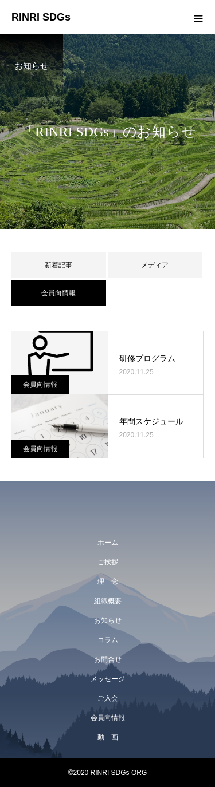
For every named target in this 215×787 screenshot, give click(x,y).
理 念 (107, 582)
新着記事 (58, 265)
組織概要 (108, 601)
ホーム (107, 543)
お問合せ (108, 659)
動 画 (107, 737)
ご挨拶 (107, 562)
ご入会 (107, 698)
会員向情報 (40, 385)
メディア (155, 265)
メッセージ (108, 679)
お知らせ (108, 620)
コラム (107, 640)
